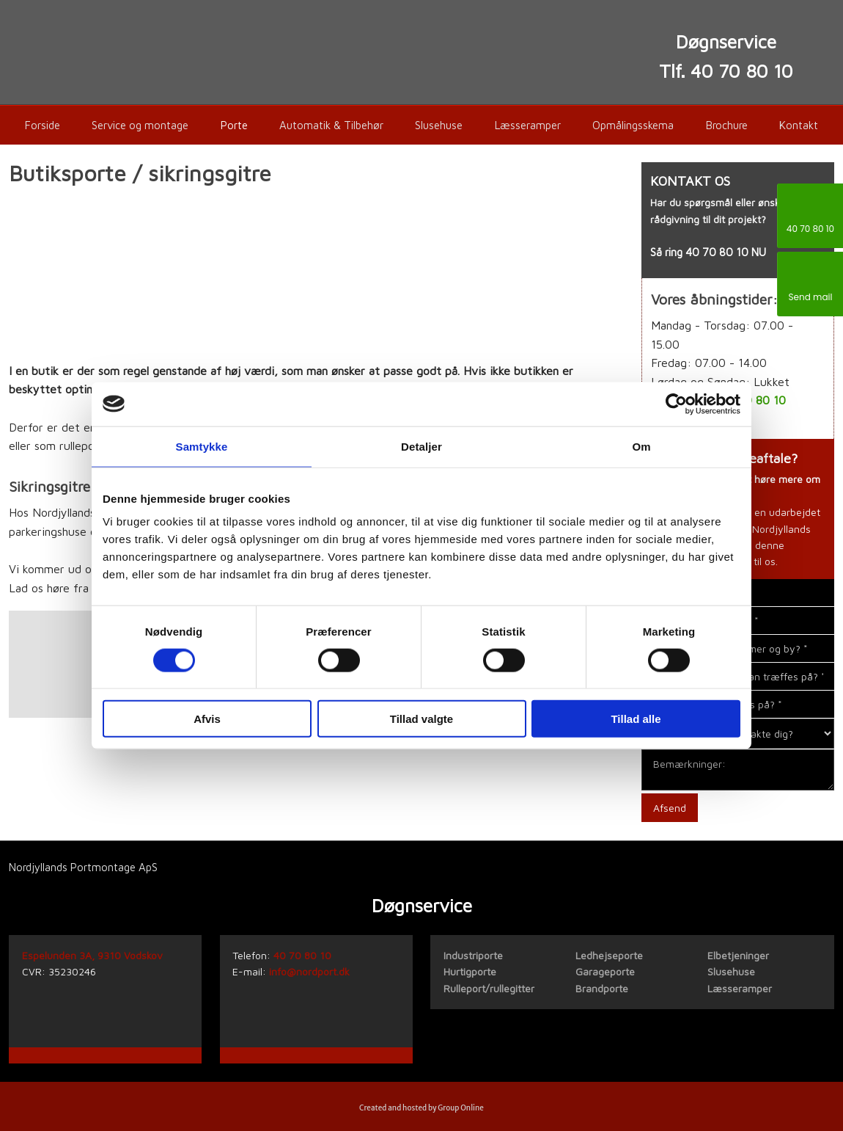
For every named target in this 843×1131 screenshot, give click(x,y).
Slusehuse (439, 125)
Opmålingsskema (633, 125)
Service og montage (140, 125)
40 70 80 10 (716, 252)
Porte (234, 125)
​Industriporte (473, 955)
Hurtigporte (469, 971)
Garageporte (605, 971)
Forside (42, 125)
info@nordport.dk (309, 971)
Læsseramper (528, 125)
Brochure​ (727, 125)
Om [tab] (641, 446)
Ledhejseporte (609, 955)
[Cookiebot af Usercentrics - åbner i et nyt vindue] (676, 404)
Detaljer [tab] (421, 446)
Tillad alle (635, 719)
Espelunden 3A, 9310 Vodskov (92, 955)
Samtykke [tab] (202, 446)
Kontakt (798, 125)
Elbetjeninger (738, 955)
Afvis (207, 719)
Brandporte (601, 988)
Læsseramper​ (739, 988)
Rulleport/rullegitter (488, 988)
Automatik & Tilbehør (331, 125)
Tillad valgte (421, 719)
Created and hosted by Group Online (421, 1108)
